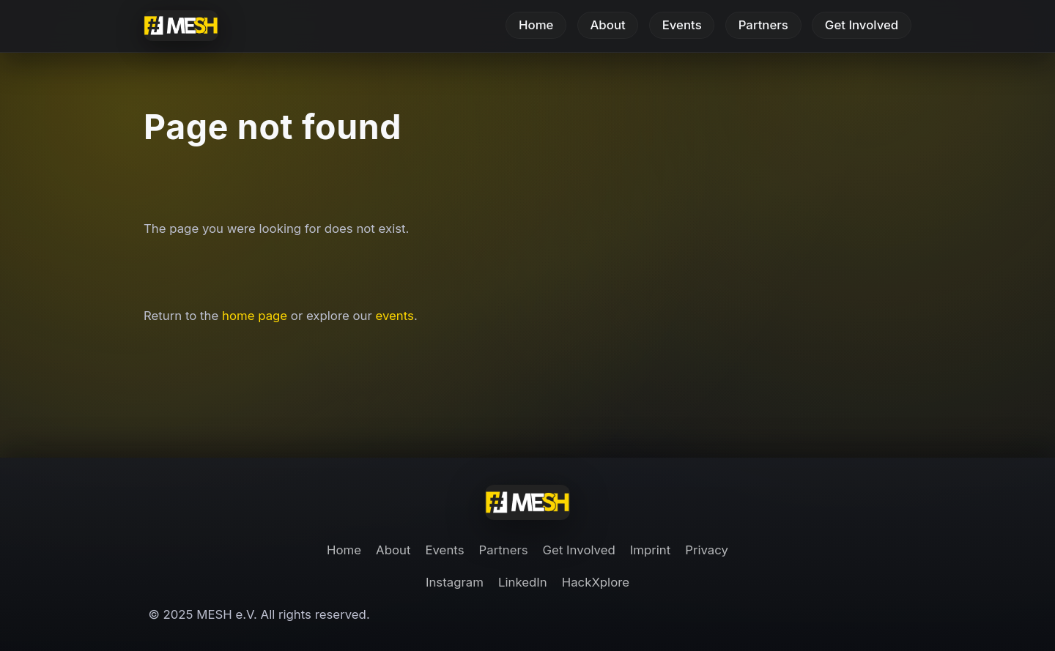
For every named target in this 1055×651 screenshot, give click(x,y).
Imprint (650, 550)
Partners (763, 25)
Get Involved (861, 25)
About (607, 25)
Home (536, 25)
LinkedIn (522, 582)
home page (254, 315)
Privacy (706, 550)
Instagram (455, 582)
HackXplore (595, 582)
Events (682, 25)
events (395, 315)
